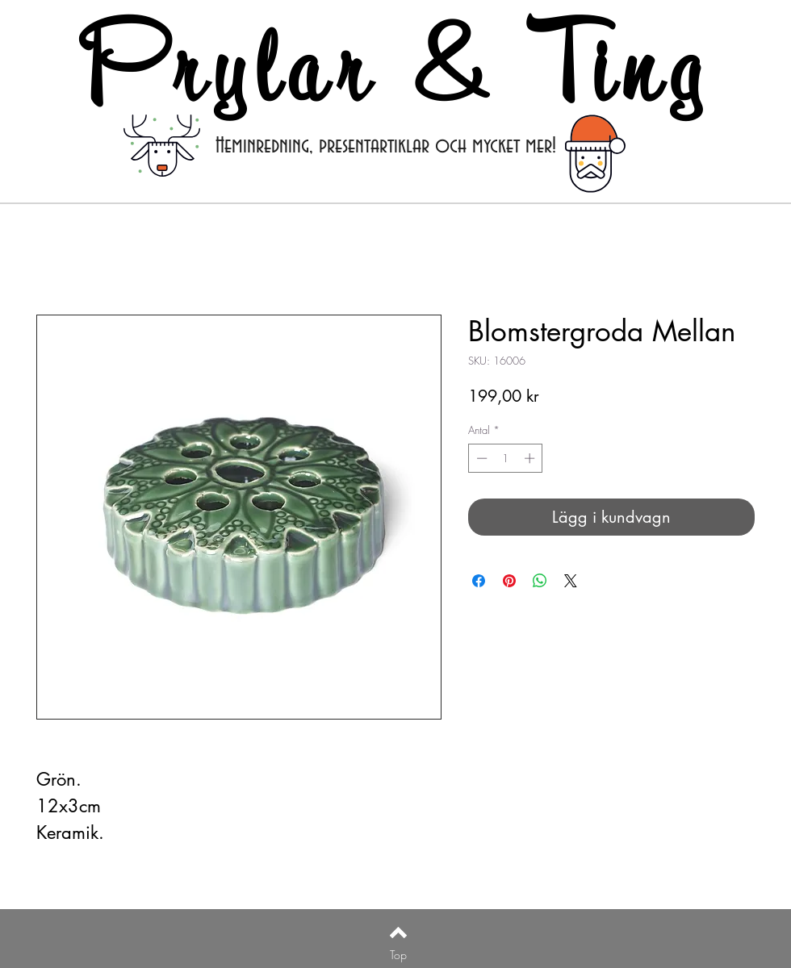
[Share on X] (570, 580)
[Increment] (531, 458)
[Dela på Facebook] (478, 580)
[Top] (398, 955)
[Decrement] (480, 458)
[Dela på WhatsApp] (540, 580)
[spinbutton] (505, 458)
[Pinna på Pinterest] (509, 580)
